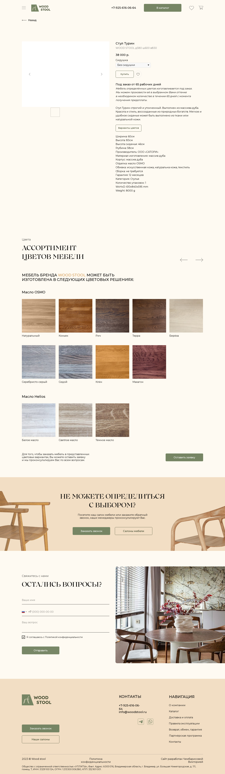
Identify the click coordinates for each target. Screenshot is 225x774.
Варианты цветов (128, 128)
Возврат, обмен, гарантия (185, 729)
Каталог (174, 711)
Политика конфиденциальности (96, 760)
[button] (184, 457)
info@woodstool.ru (133, 712)
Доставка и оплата (181, 717)
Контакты (175, 741)
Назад (32, 20)
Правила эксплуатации (184, 723)
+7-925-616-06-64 (123, 8)
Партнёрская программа (185, 735)
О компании (177, 705)
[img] (40, 8)
